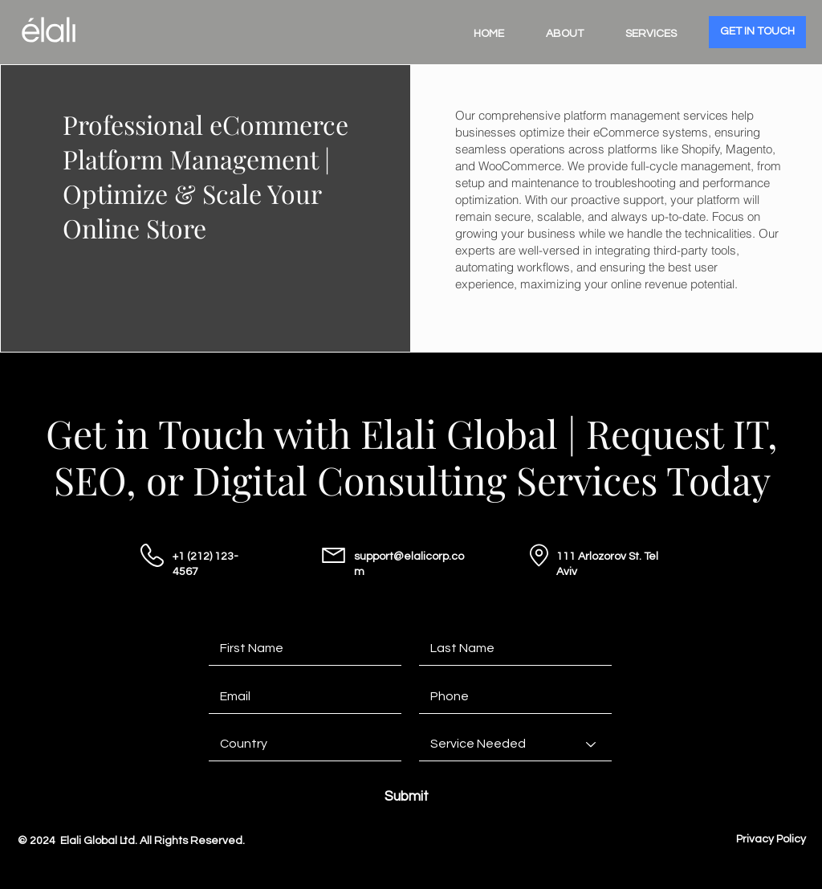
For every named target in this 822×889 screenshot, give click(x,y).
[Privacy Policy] (771, 840)
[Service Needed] (515, 744)
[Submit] (406, 797)
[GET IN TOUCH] (757, 32)
